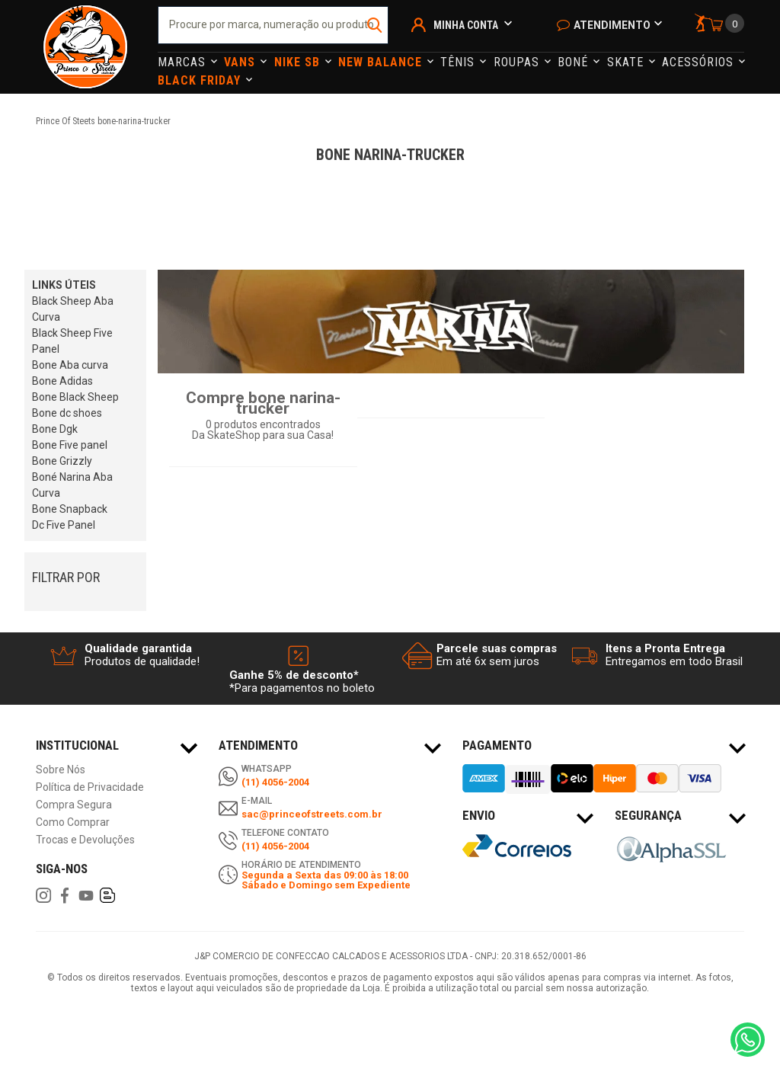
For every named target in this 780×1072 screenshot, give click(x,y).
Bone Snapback (69, 509)
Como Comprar (73, 822)
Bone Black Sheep (75, 397)
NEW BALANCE (382, 62)
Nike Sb (299, 62)
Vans (241, 62)
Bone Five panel (69, 445)
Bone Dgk (55, 429)
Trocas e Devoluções (85, 840)
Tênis (459, 62)
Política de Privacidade (90, 787)
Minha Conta (465, 25)
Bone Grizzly (62, 461)
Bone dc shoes (67, 413)
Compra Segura (74, 805)
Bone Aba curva (70, 365)
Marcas (183, 62)
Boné (575, 62)
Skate (627, 62)
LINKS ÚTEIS (64, 285)
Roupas (518, 62)
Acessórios (699, 62)
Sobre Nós (60, 770)
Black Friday (201, 80)
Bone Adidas (62, 381)
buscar (375, 25)
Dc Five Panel (63, 525)
